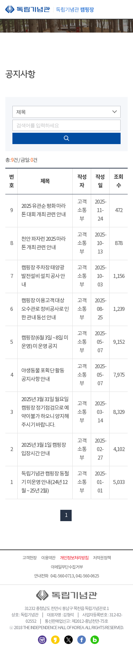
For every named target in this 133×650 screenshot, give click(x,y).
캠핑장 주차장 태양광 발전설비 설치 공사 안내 (43, 276)
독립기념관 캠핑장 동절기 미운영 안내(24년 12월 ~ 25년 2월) (45, 482)
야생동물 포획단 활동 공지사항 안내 (42, 375)
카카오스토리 (55, 639)
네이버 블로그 (94, 639)
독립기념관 (49, 9)
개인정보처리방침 (74, 558)
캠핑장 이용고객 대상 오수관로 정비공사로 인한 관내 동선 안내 (45, 309)
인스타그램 (42, 639)
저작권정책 (102, 558)
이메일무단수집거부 (67, 567)
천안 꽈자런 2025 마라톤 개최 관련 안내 (43, 243)
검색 (66, 138)
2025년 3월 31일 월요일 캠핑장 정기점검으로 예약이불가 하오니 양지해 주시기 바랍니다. (45, 412)
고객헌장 (29, 558)
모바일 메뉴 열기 (122, 10)
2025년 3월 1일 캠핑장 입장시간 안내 (43, 449)
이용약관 (48, 558)
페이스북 (81, 639)
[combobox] (66, 112)
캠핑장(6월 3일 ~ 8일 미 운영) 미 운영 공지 (44, 342)
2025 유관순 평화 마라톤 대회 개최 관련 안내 (43, 210)
